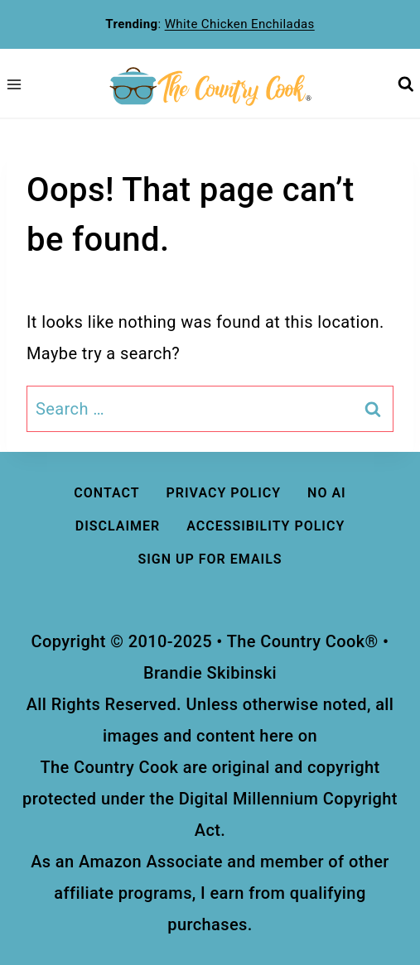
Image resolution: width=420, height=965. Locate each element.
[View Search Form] (405, 84)
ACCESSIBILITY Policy (265, 526)
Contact (106, 493)
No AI (326, 493)
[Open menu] (14, 84)
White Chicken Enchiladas (240, 24)
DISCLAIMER (118, 526)
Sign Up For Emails (210, 559)
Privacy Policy (224, 493)
